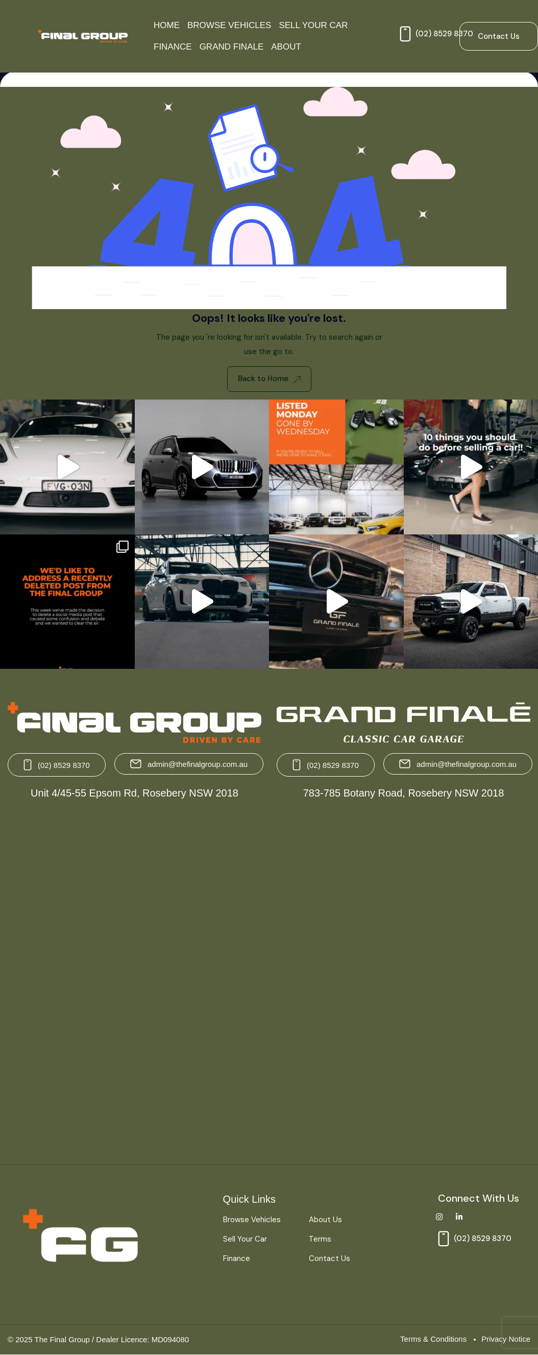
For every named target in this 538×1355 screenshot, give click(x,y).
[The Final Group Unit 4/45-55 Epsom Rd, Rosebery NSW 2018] (136, 978)
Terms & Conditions (433, 1339)
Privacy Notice (505, 1339)
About (286, 47)
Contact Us (329, 1258)
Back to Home (269, 378)
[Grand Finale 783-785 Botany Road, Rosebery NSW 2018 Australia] (402, 978)
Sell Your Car (313, 25)
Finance (173, 47)
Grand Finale (232, 47)
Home (167, 25)
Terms (320, 1239)
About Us (325, 1219)
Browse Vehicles (229, 25)
